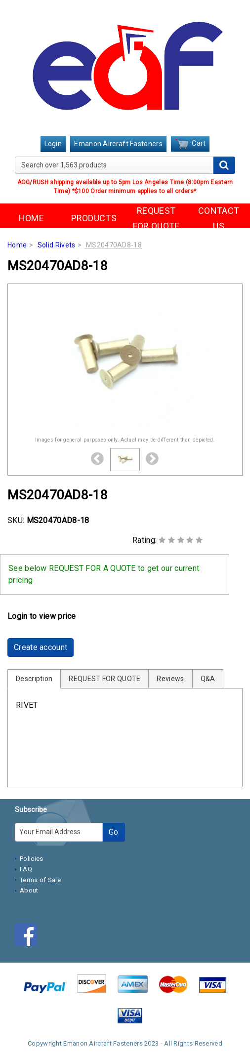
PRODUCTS (94, 218)
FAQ (26, 869)
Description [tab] (34, 679)
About (29, 890)
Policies (31, 858)
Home (17, 245)
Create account (40, 647)
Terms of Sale (40, 880)
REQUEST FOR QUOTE (156, 218)
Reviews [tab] (170, 679)
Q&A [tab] (208, 679)
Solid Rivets (57, 245)
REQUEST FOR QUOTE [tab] (104, 679)
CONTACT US (218, 218)
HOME (31, 218)
